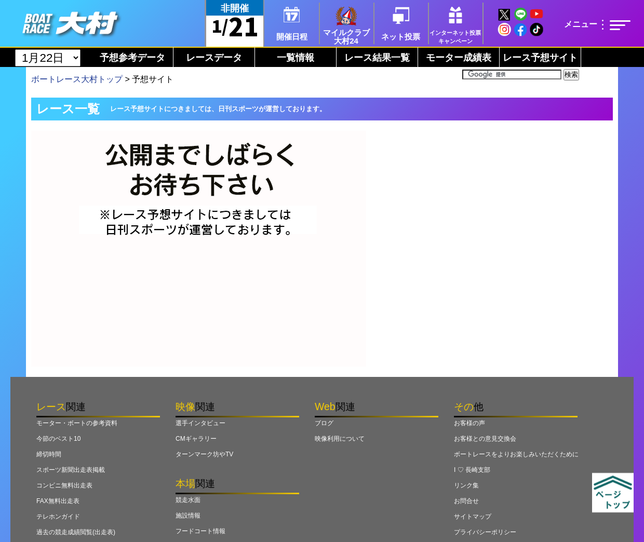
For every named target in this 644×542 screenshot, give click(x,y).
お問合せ (466, 501)
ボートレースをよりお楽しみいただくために (516, 454)
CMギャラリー (196, 438)
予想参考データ (132, 57)
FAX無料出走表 (57, 501)
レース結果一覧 (377, 57)
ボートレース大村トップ (77, 79)
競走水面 (188, 500)
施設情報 (188, 515)
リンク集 (466, 485)
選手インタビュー (200, 423)
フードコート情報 (200, 531)
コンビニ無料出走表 (64, 485)
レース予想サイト (540, 57)
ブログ (324, 423)
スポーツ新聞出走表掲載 (70, 469)
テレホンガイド (58, 516)
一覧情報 (295, 57)
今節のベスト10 (58, 438)
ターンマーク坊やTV (204, 454)
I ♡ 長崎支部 (472, 469)
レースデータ (214, 57)
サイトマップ (472, 516)
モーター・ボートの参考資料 (76, 423)
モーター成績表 (458, 57)
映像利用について (340, 438)
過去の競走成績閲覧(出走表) (75, 532)
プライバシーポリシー (485, 532)
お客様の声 (469, 423)
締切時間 (48, 454)
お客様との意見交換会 (485, 438)
